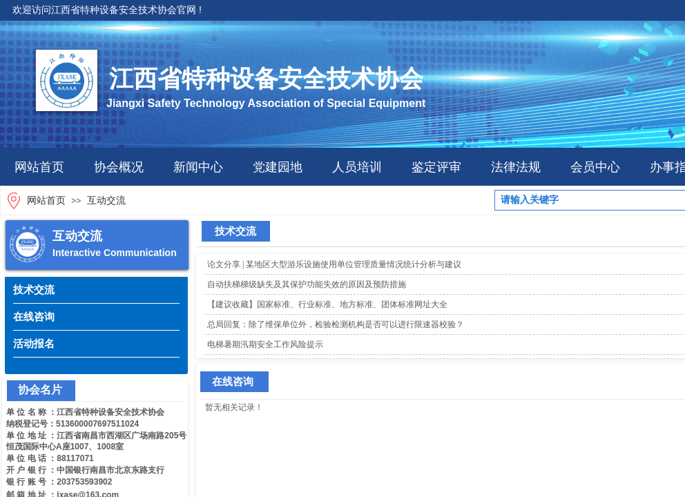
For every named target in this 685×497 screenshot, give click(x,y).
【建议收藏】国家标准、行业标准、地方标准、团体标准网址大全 (327, 304)
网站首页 (39, 167)
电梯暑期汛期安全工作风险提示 (265, 344)
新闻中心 (198, 167)
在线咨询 (34, 316)
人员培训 (357, 167)
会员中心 (595, 167)
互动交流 (106, 200)
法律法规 (516, 167)
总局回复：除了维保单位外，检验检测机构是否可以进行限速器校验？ (335, 324)
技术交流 (34, 289)
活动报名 (34, 343)
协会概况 (119, 167)
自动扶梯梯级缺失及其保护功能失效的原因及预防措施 (306, 284)
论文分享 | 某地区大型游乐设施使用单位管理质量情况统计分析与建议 (334, 264)
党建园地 (277, 167)
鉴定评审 (436, 167)
